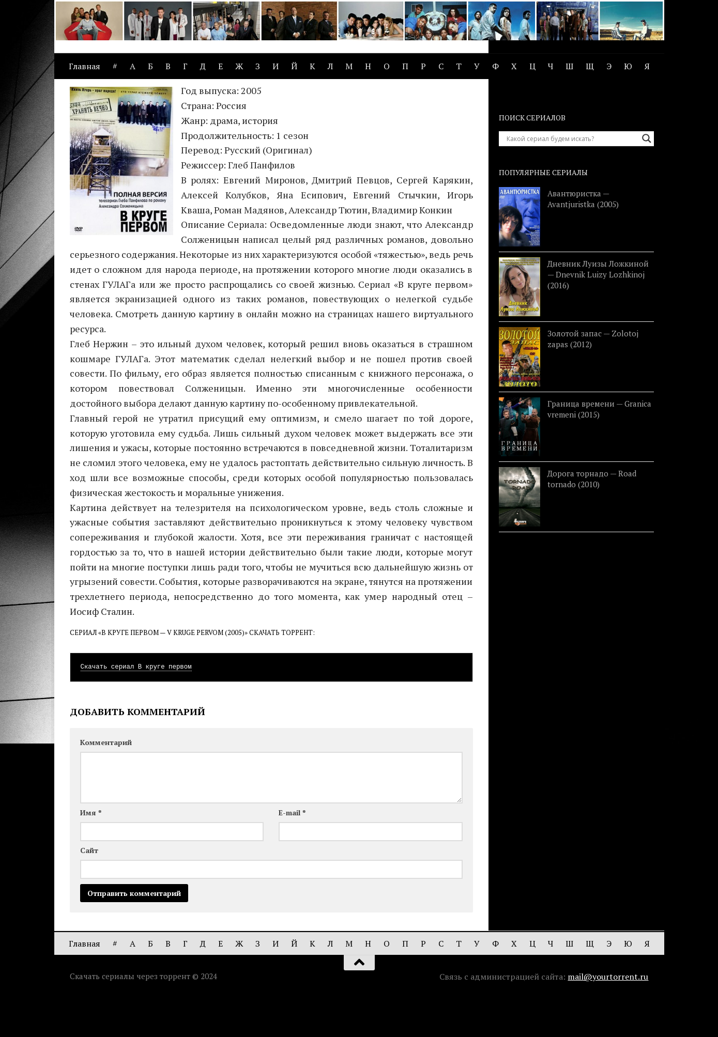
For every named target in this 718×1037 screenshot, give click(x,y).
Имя (90, 851)
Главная (84, 66)
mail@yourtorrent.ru (608, 1015)
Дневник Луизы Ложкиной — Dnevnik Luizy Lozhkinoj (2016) (598, 313)
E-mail (292, 851)
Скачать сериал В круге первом (136, 705)
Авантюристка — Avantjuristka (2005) (583, 237)
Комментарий (106, 781)
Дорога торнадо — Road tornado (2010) (591, 517)
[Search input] (572, 177)
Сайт (89, 889)
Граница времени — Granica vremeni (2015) (599, 447)
